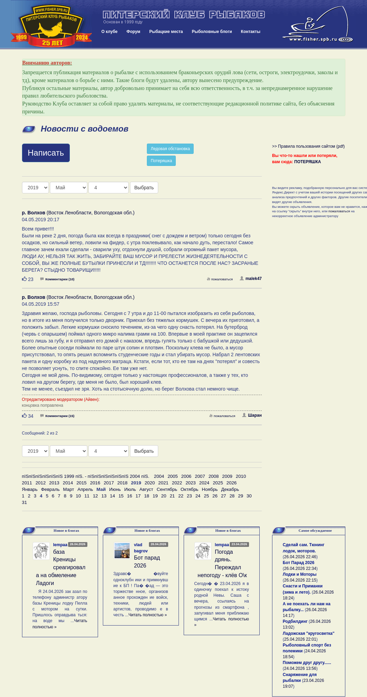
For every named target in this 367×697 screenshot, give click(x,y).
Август (146, 489)
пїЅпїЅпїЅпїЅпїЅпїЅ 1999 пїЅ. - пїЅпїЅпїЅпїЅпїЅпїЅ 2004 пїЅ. (86, 476)
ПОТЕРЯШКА (307, 161)
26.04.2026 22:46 (300, 556)
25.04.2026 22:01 (300, 639)
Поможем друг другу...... (307, 662)
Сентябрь (166, 489)
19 (155, 495)
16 (129, 495)
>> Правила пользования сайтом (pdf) (308, 146)
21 (172, 495)
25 (206, 495)
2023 (190, 482)
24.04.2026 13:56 (300, 668)
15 (120, 495)
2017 (109, 482)
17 (138, 495)
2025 (218, 482)
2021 (163, 482)
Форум (133, 31)
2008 (213, 476)
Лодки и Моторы (299, 574)
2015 (81, 482)
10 (78, 495)
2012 (40, 482)
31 (24, 502)
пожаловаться (220, 279)
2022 (177, 482)
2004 (159, 476)
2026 (231, 482)
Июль (130, 489)
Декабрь (230, 489)
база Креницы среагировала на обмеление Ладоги (61, 567)
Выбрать (144, 187)
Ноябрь (210, 489)
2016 (95, 482)
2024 (204, 482)
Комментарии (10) (57, 279)
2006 (186, 476)
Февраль (50, 489)
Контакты (250, 31)
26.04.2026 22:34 (300, 568)
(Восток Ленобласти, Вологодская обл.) (78, 212)
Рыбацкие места (166, 31)
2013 (54, 482)
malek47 (251, 278)
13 (104, 495)
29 (240, 495)
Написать (46, 152)
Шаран (252, 415)
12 (95, 495)
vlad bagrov (141, 547)
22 (180, 495)
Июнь (115, 489)
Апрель (85, 489)
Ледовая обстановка (170, 148)
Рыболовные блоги (212, 31)
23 (189, 495)
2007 (200, 476)
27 (223, 495)
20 (163, 495)
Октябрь (189, 489)
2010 (241, 476)
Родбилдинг (295, 621)
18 (146, 495)
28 (232, 495)
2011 (27, 482)
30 (249, 495)
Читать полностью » (148, 614)
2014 (68, 482)
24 (198, 495)
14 (112, 495)
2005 (173, 476)
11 (86, 495)
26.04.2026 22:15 (300, 580)
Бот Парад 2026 (298, 562)
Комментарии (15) (57, 416)
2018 (122, 482)
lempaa (60, 544)
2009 (227, 476)
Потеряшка (161, 160)
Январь (30, 489)
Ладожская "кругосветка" (308, 633)
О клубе (109, 31)
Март (68, 489)
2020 (149, 482)
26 (215, 495)
